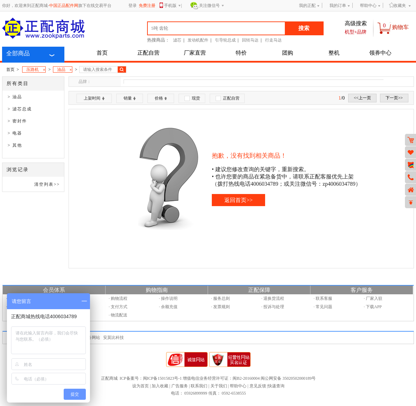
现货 (192, 98)
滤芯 (177, 40)
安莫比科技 (113, 337)
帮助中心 (368, 5)
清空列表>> (47, 184)
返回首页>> (238, 200)
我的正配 (307, 5)
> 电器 (15, 133)
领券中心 (380, 53)
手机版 (172, 6)
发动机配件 (198, 40)
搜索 (303, 28)
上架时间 (94, 98)
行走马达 (273, 40)
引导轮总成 (225, 40)
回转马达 (250, 40)
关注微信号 (211, 6)
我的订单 (337, 5)
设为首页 (140, 386)
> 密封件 (17, 121)
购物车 (400, 27)
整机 (334, 53)
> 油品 (15, 96)
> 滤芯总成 (20, 109)
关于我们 (218, 386)
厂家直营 (195, 53)
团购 (287, 53)
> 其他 (15, 145)
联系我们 (199, 386)
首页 (102, 53)
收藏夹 (397, 5)
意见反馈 (258, 386)
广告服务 (179, 386)
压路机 (35, 70)
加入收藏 (160, 386)
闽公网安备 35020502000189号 (288, 378)
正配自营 (148, 53)
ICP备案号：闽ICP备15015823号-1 (151, 378)
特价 (241, 53)
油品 (64, 70)
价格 (161, 98)
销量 (130, 98)
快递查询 (276, 386)
